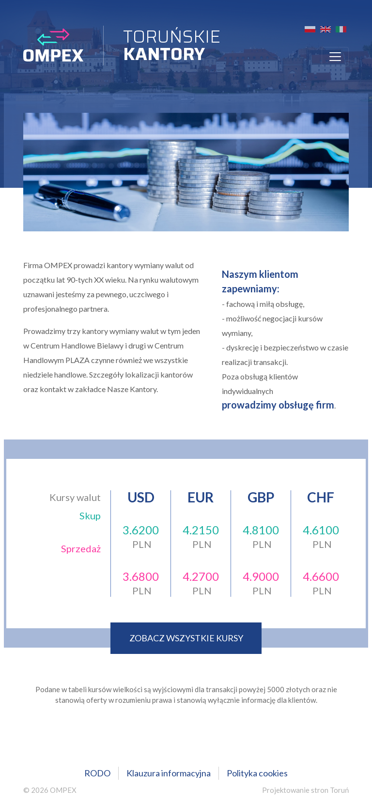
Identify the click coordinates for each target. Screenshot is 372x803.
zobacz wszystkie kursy (186, 638)
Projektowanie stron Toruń (305, 790)
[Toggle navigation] (335, 56)
